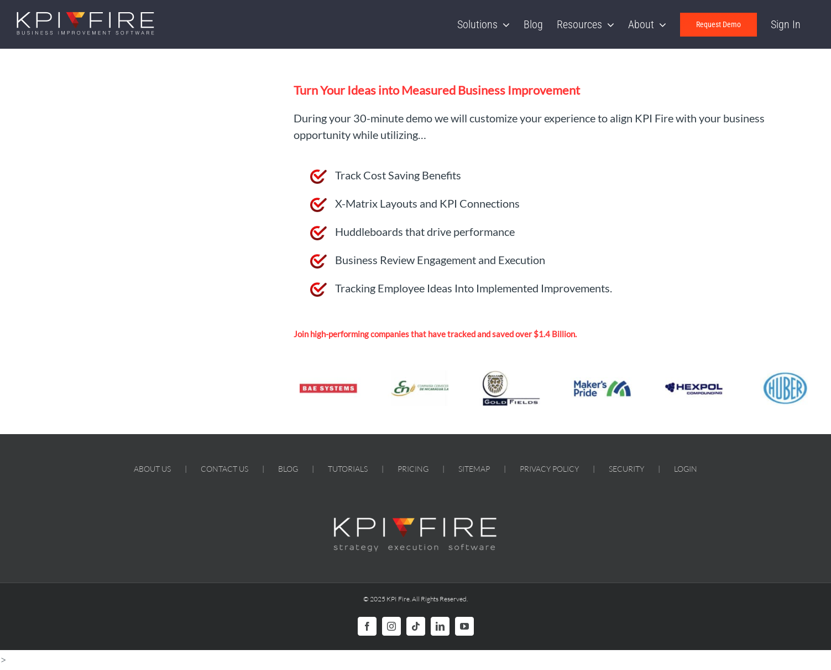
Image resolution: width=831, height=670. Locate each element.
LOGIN (685, 468)
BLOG (288, 468)
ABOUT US (152, 468)
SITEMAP (474, 468)
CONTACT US (224, 468)
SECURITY (626, 468)
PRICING (413, 468)
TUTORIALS (348, 468)
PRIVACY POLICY (549, 468)
